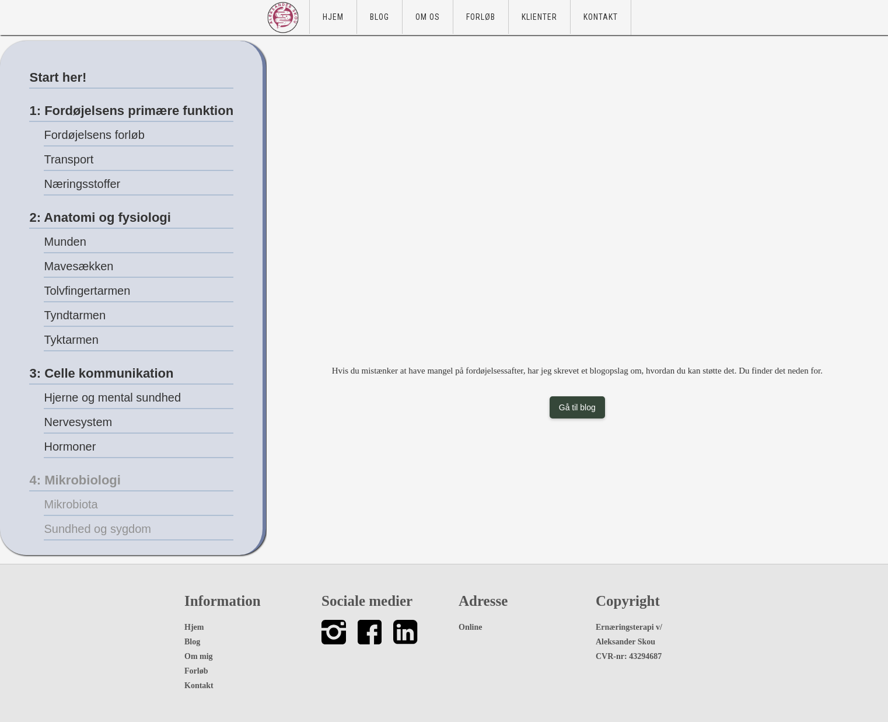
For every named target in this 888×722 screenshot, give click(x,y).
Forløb (480, 17)
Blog (379, 17)
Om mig (198, 656)
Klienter (539, 17)
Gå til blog (577, 407)
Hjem (333, 17)
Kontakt (600, 17)
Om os (427, 17)
